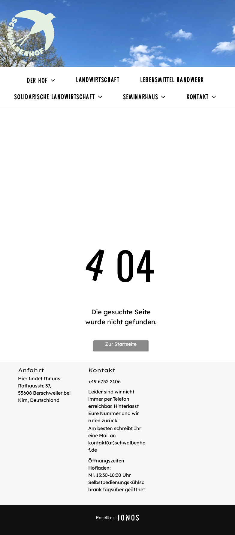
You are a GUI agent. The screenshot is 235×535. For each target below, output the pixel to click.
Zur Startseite (121, 344)
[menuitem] (43, 80)
